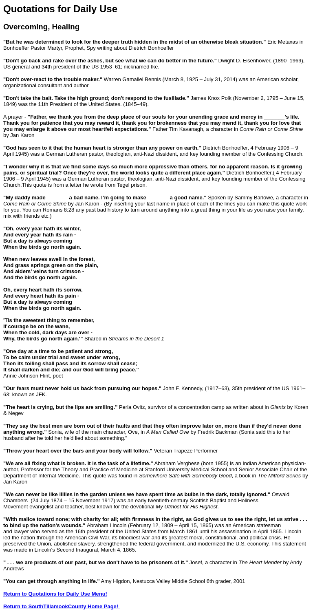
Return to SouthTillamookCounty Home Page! (61, 606)
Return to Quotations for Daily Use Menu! (55, 594)
